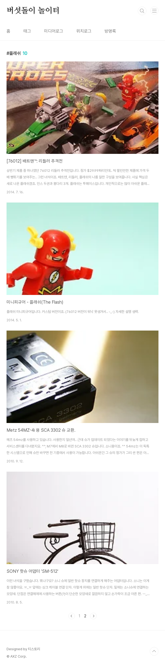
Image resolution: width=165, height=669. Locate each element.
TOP (154, 651)
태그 (27, 31)
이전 (71, 616)
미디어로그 (53, 31)
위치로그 (83, 31)
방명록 (110, 31)
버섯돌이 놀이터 (33, 11)
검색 (142, 11)
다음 (93, 616)
